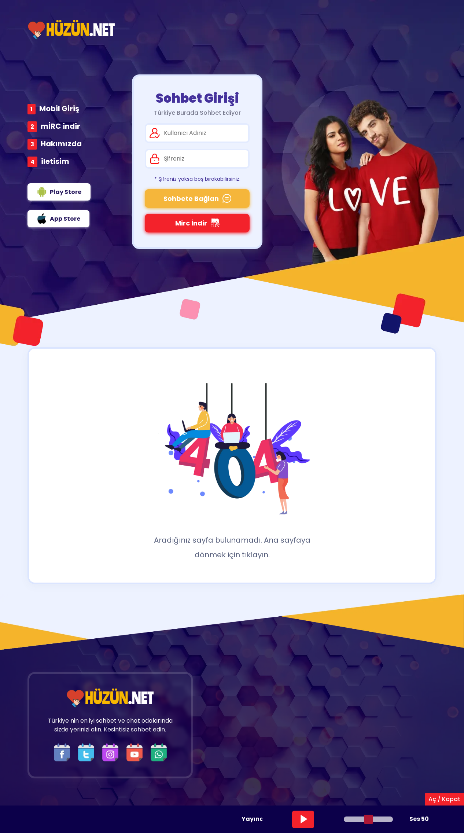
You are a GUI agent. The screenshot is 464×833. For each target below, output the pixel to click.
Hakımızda (61, 144)
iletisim (55, 161)
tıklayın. (256, 555)
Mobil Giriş (59, 108)
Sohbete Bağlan (197, 198)
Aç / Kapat (444, 799)
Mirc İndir (197, 223)
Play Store (59, 192)
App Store (58, 218)
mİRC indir (60, 126)
